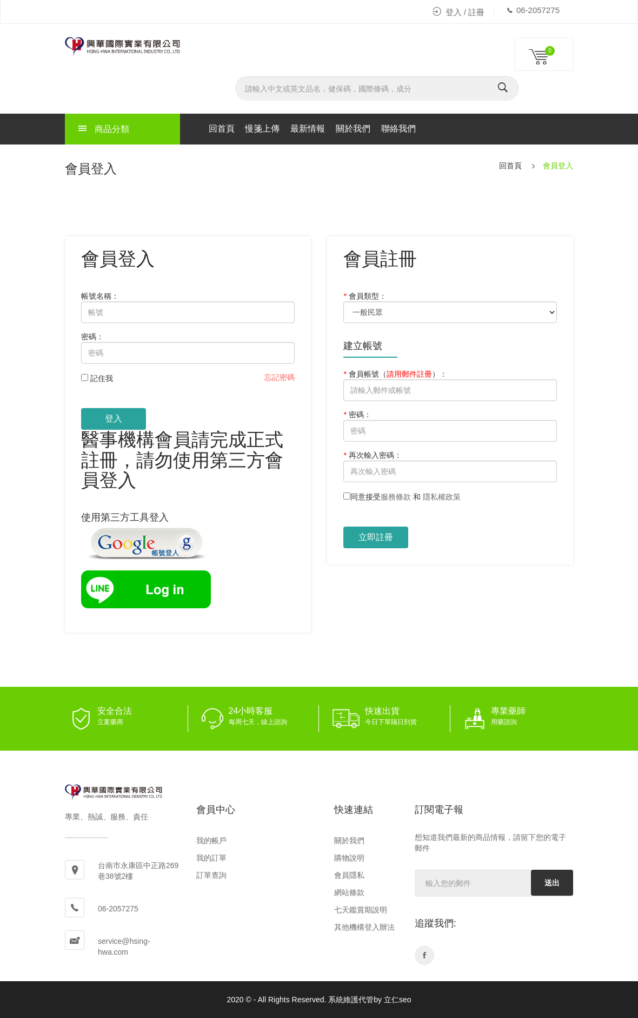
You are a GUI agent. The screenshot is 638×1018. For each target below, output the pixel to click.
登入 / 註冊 (459, 12)
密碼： (92, 336)
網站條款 (349, 892)
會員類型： (365, 296)
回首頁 (222, 128)
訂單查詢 (211, 875)
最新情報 (307, 128)
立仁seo (397, 999)
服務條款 (396, 496)
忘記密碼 (279, 377)
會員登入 (558, 165)
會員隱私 (349, 875)
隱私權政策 (442, 496)
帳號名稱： (100, 296)
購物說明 (349, 857)
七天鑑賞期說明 (360, 909)
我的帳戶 (211, 840)
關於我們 (353, 128)
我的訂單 (211, 857)
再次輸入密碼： (372, 455)
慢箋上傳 (262, 128)
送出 (552, 882)
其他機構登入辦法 (364, 927)
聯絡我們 (398, 128)
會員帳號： (395, 374)
